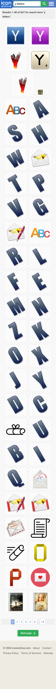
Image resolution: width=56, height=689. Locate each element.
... (38, 621)
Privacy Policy (11, 653)
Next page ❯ (28, 633)
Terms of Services (31, 653)
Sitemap (48, 653)
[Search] (44, 4)
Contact (46, 648)
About (36, 648)
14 (42, 621)
